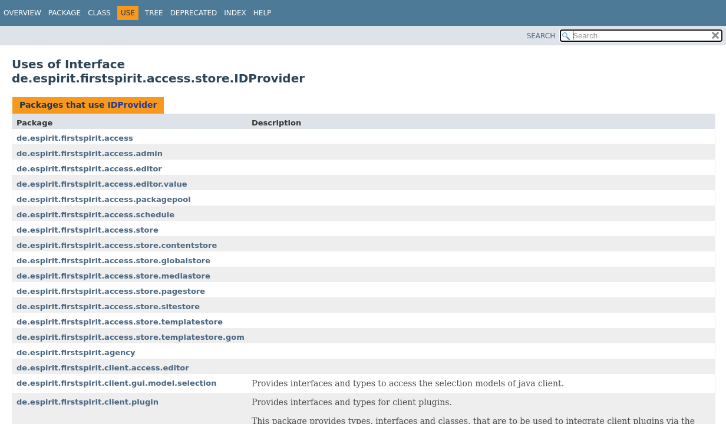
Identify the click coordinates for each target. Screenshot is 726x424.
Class (99, 13)
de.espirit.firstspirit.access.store (87, 230)
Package (64, 13)
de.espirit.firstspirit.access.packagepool (103, 199)
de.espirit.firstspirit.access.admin (89, 153)
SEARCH (541, 36)
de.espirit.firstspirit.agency (76, 352)
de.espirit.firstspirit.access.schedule (95, 214)
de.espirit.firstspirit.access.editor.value (101, 184)
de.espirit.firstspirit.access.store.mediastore (113, 275)
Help (262, 13)
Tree (154, 13)
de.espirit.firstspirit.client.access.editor (102, 367)
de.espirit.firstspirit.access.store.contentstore (116, 245)
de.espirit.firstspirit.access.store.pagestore (110, 291)
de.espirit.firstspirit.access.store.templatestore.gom (130, 337)
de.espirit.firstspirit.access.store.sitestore (108, 306)
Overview (22, 13)
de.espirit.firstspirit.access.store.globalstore (113, 260)
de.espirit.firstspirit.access (74, 138)
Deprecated (193, 13)
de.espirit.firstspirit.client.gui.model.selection (116, 383)
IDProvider (132, 105)
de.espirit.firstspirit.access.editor (89, 168)
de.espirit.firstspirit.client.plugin (87, 402)
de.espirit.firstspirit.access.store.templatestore (119, 321)
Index (235, 13)
